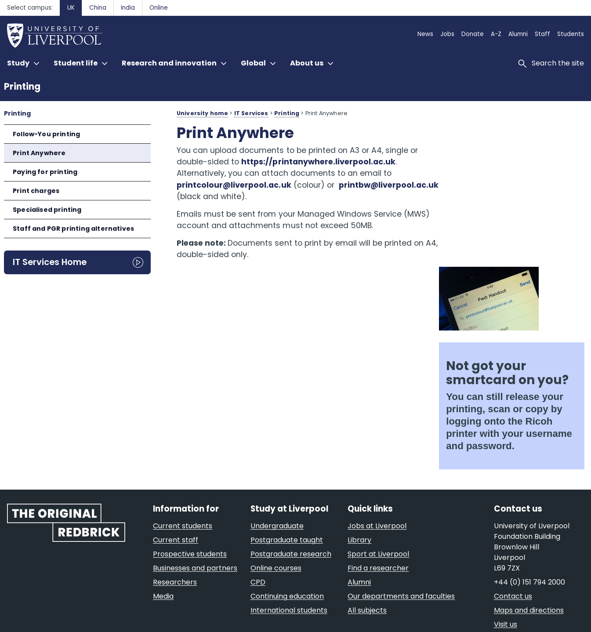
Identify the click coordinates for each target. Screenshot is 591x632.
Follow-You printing (46, 134)
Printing (22, 86)
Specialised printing (47, 209)
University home (202, 113)
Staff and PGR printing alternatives (73, 228)
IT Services (251, 113)
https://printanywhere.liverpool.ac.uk (318, 161)
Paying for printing (45, 171)
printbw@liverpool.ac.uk (227, 196)
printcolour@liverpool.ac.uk (234, 185)
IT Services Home (50, 262)
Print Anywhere (39, 153)
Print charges (36, 190)
